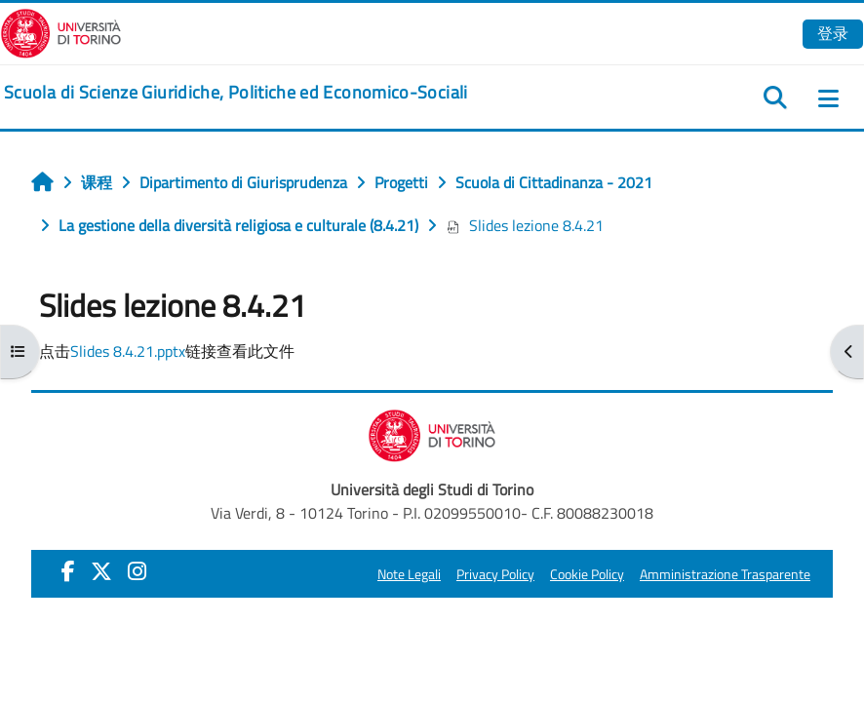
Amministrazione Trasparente (725, 574)
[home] (236, 92)
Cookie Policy (587, 574)
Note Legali (409, 574)
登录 (832, 33)
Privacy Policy (495, 574)
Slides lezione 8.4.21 (525, 225)
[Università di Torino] (61, 31)
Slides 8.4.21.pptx (127, 351)
